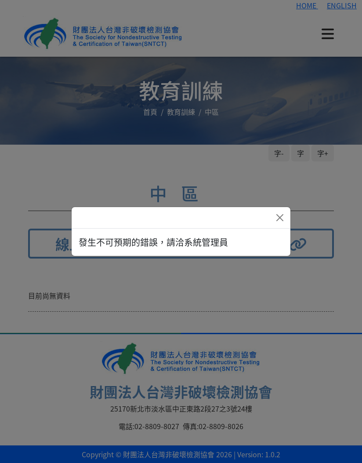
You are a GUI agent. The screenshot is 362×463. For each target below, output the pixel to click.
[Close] (280, 218)
